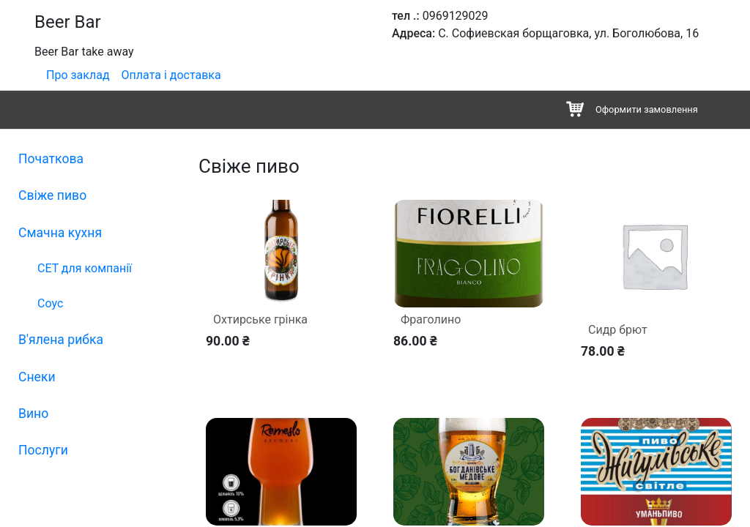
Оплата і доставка (171, 75)
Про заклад (78, 75)
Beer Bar (67, 22)
